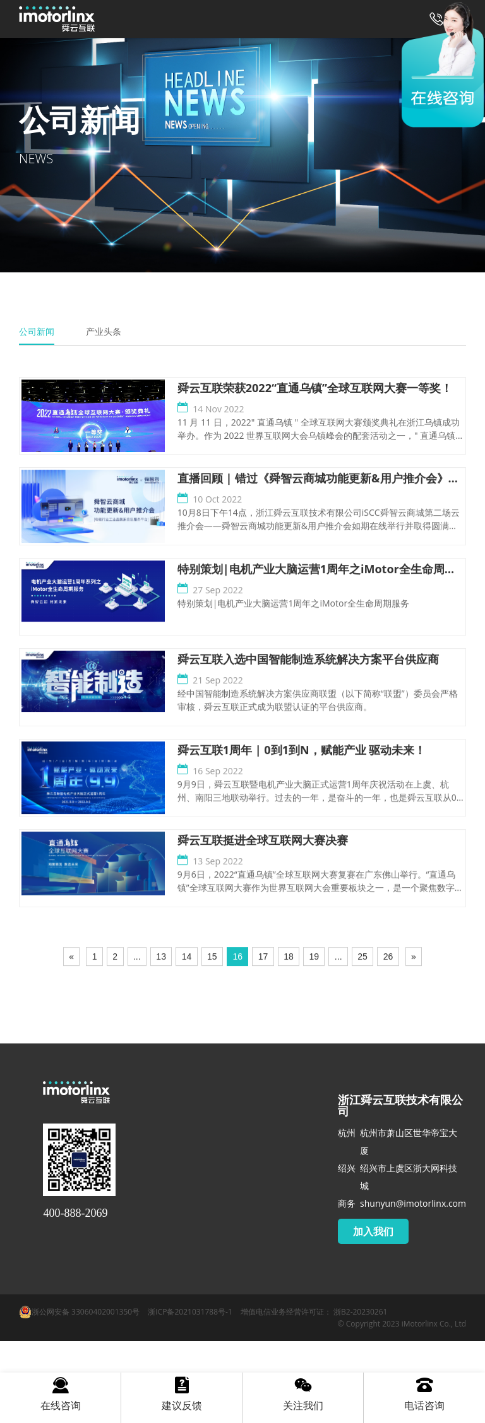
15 (212, 1041)
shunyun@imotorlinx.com (413, 1285)
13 (161, 1041)
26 (388, 1041)
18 (289, 1041)
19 (314, 1041)
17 (263, 1041)
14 (187, 1041)
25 (362, 1041)
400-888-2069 (75, 1295)
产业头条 (103, 331)
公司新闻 (36, 331)
